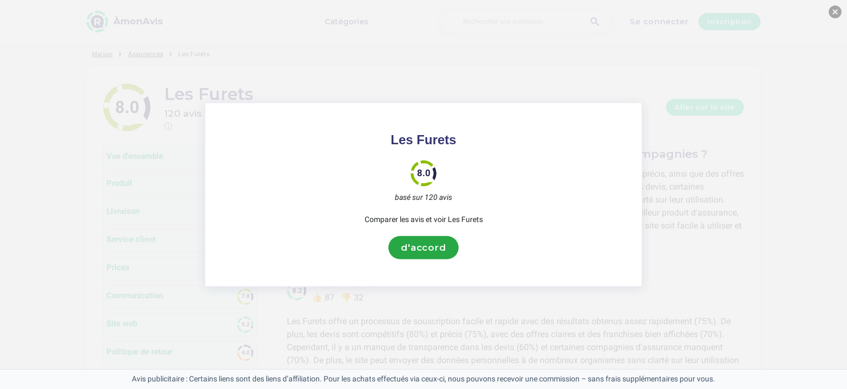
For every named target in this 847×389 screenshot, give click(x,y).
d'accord (423, 247)
